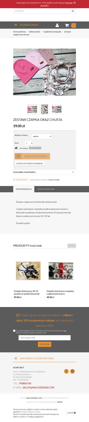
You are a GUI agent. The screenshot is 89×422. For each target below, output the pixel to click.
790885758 (25, 383)
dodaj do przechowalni (29, 163)
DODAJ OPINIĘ (54, 180)
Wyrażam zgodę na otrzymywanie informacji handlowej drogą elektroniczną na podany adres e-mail (41, 332)
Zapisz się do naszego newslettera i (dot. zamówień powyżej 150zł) (44, 320)
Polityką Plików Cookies (30, 412)
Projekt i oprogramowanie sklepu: (44, 402)
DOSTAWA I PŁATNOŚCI (43, 172)
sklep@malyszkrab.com (38, 387)
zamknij (71, 412)
